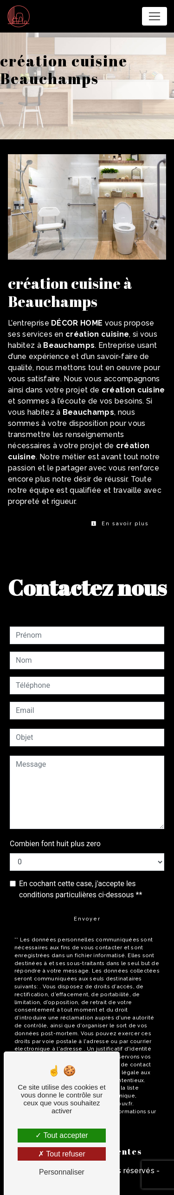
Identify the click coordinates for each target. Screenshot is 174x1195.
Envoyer (87, 919)
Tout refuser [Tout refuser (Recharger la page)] (61, 1154)
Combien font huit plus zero (55, 843)
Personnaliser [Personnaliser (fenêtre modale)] (61, 1172)
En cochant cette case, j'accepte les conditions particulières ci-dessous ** (80, 889)
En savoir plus (120, 524)
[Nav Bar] (154, 16)
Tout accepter (61, 1135)
